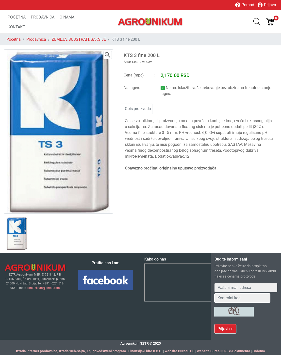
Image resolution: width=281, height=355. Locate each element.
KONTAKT (16, 27)
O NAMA (67, 17)
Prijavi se (225, 328)
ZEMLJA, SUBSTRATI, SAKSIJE (79, 39)
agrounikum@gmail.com (43, 288)
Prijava (266, 5)
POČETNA (17, 17)
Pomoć (244, 5)
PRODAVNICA (42, 17)
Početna (13, 39)
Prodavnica (36, 39)
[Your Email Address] (246, 287)
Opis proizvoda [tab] (138, 108)
